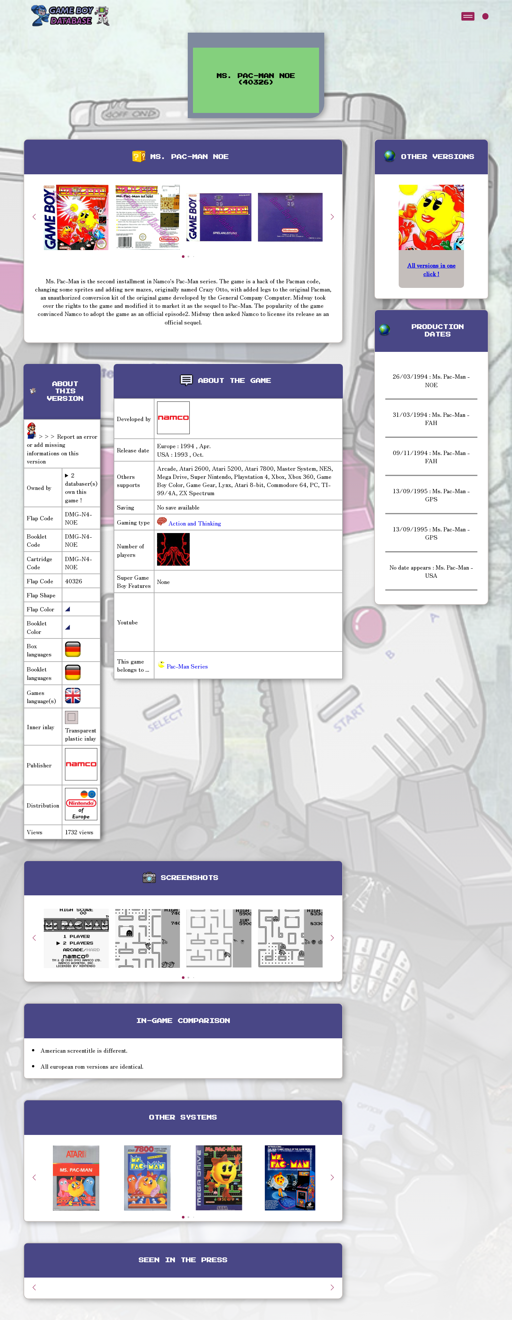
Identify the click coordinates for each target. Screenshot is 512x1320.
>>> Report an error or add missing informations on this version (62, 448)
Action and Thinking (194, 523)
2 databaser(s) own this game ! (81, 487)
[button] (332, 216)
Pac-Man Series (182, 666)
